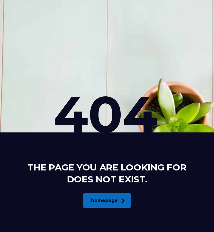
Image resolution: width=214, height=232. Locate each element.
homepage (108, 200)
